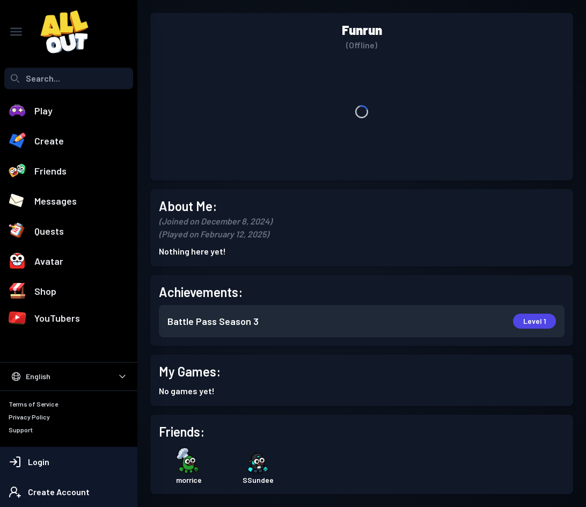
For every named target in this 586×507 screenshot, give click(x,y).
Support (21, 429)
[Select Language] (68, 376)
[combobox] (68, 78)
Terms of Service (33, 404)
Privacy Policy (29, 417)
